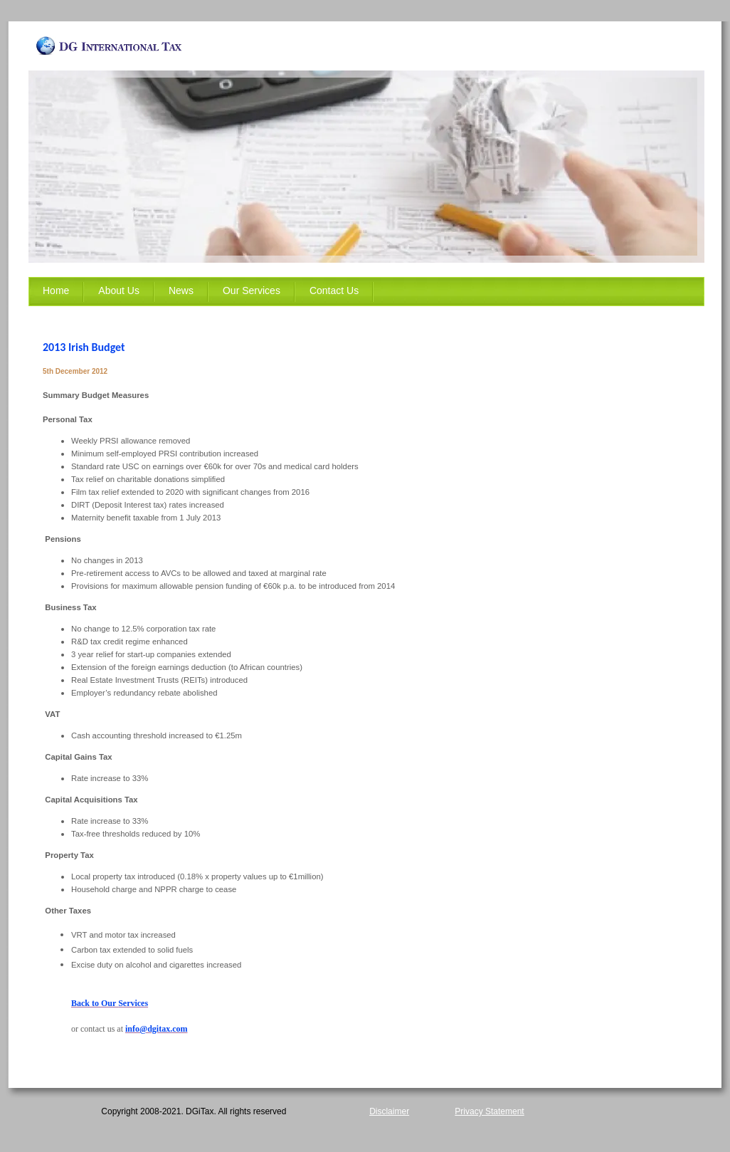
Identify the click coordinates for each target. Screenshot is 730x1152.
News (181, 290)
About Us (118, 290)
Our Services (251, 290)
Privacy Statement (489, 1111)
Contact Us (334, 290)
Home (56, 290)
